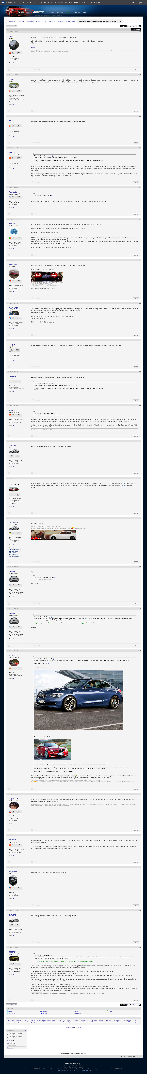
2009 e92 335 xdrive (14, 556)
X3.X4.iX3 (77, 2)
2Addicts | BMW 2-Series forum (16, 21)
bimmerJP (12, 571)
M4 (52, 2)
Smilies (9, 1042)
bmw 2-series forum (55, 1022)
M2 (45, 2)
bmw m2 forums (100, 1022)
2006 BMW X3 (12, 552)
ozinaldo (12, 655)
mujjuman (13, 872)
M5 (55, 2)
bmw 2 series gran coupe (115, 1020)
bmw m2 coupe (83, 1022)
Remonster (13, 192)
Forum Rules (10, 1048)
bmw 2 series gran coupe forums (15, 1022)
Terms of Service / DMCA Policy (72, 1070)
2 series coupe (10, 1020)
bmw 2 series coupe (92, 1020)
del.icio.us (44, 1013)
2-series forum (66, 1020)
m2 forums (130, 1022)
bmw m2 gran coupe (110, 1022)
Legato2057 (13, 799)
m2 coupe (118, 1022)
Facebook (44, 1011)
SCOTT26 (12, 952)
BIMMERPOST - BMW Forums (132, 1056)
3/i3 (24, 2)
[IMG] (8, 1043)
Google (110, 1011)
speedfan (12, 36)
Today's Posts (76, 12)
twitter (10, 1011)
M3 (48, 2)
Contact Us (121, 1056)
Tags (8, 1017)
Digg (76, 1011)
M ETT (11, 483)
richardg (12, 79)
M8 (62, 2)
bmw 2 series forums (103, 1020)
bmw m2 (76, 1022)
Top (142, 1056)
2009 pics (11, 554)
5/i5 (31, 2)
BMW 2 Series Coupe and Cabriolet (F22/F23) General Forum (60, 21)
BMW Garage (50, 12)
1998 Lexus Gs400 (13, 549)
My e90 (33, 47)
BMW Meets (60, 12)
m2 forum (124, 1022)
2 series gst (59, 1020)
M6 (59, 2)
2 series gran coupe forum (21, 1020)
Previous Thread (70, 1027)
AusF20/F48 (13, 308)
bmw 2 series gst (45, 1022)
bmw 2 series (83, 1020)
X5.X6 (83, 2)
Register (140, 2)
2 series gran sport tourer (49, 1020)
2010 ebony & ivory (14, 551)
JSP (10, 121)
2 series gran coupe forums (36, 1020)
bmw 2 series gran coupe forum (130, 1020)
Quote (136, 69)
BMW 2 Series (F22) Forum (34, 21)
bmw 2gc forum (70, 1022)
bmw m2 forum (91, 1022)
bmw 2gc (62, 1022)
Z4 (66, 2)
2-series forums (75, 1020)
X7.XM (90, 2)
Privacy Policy (59, 1070)
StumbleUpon (12, 1013)
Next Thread (78, 1027)
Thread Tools (135, 29)
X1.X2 (70, 2)
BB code (9, 1040)
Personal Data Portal (86, 1070)
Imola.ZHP (13, 265)
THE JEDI (12, 345)
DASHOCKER (13, 523)
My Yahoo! (78, 1013)
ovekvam (12, 152)
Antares (12, 224)
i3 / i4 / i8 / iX (97, 2)
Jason (47, 663)
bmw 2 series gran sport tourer (32, 1022)
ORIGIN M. (13, 376)
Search (84, 12)
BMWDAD (12, 446)
